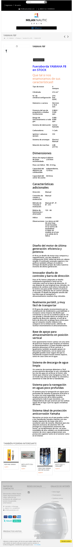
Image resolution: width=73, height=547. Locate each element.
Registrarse (8, 5)
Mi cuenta (18, 5)
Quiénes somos (57, 498)
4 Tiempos (18, 38)
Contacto (55, 502)
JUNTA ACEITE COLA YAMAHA (27, 465)
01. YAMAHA (10, 38)
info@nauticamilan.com (27, 9)
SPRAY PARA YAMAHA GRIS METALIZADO (44, 469)
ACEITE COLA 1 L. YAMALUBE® (60, 465)
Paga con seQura (58, 508)
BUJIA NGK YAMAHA (10, 464)
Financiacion (56, 495)
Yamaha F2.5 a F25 (27, 38)
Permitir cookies (66, 541)
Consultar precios (38, 60)
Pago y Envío (56, 505)
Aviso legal (56, 492)
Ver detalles (37, 544)
